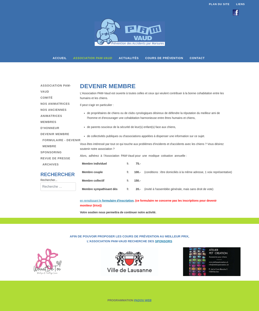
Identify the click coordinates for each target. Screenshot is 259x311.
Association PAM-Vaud (92, 58)
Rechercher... (48, 180)
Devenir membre (54, 134)
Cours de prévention (164, 58)
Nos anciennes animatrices (53, 112)
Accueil (60, 58)
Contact (197, 58)
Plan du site (219, 4)
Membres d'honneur (49, 125)
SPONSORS (163, 241)
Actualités (129, 58)
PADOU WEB (143, 300)
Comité (46, 97)
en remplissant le (107, 200)
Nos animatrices (55, 103)
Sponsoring (51, 152)
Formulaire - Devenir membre (61, 143)
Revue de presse (55, 158)
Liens (240, 4)
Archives (50, 164)
